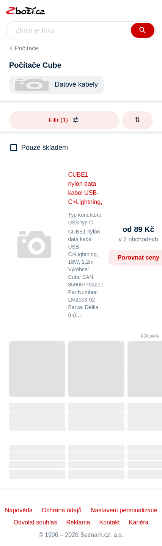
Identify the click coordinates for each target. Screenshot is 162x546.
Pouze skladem (44, 147)
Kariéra (139, 522)
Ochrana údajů (62, 510)
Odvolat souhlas (35, 522)
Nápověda (19, 510)
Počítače (26, 48)
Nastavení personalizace (124, 510)
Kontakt (109, 522)
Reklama (150, 336)
